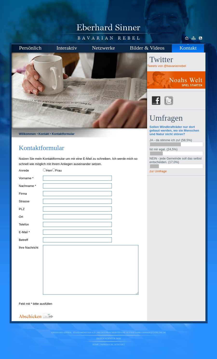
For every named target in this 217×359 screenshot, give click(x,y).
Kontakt (188, 48)
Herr (49, 170)
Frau (58, 170)
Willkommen (27, 134)
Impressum (106, 344)
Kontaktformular (63, 134)
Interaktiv (66, 48)
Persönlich (30, 48)
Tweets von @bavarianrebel (166, 66)
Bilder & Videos (147, 48)
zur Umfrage (158, 171)
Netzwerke (103, 48)
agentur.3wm (113, 338)
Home (96, 344)
